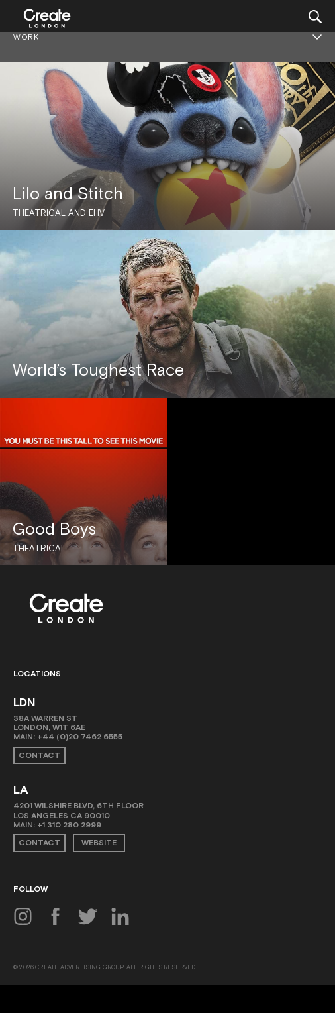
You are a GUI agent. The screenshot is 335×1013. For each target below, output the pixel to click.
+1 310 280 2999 (69, 824)
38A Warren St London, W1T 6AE (49, 723)
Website (99, 842)
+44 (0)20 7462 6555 (79, 736)
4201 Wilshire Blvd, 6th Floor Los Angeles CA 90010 (78, 810)
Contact (39, 755)
